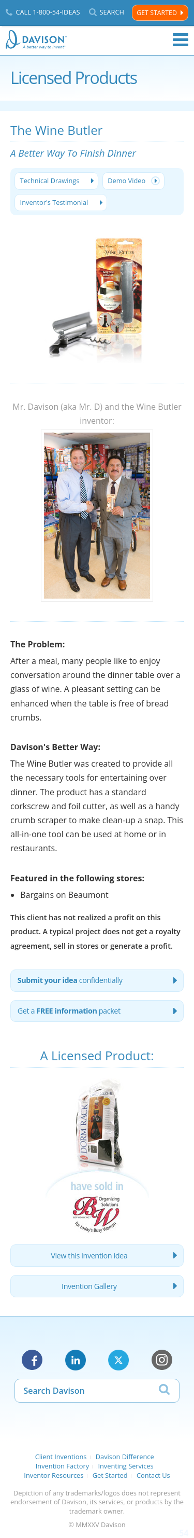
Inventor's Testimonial (54, 202)
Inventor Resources (53, 1475)
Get (69, 1011)
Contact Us (153, 1475)
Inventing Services (125, 1466)
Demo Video (126, 180)
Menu (180, 40)
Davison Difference (125, 1456)
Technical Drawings (50, 180)
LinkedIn (75, 1360)
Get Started (157, 12)
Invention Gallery (89, 1286)
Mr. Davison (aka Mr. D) (57, 406)
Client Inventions (61, 1456)
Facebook (32, 1360)
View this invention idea (89, 1255)
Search (111, 12)
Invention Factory (62, 1466)
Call (48, 12)
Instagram (162, 1360)
